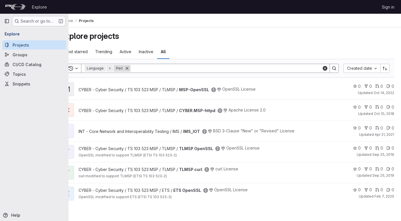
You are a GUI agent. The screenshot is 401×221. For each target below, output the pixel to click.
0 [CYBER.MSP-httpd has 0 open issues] (390, 107)
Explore (39, 7)
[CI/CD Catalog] (34, 64)
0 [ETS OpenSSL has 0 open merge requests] (379, 189)
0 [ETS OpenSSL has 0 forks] (368, 189)
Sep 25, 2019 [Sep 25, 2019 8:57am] (383, 154)
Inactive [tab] (161, 51)
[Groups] (34, 54)
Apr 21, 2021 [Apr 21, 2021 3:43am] (384, 134)
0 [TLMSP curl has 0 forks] (368, 168)
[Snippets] (34, 83)
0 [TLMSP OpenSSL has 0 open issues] (390, 148)
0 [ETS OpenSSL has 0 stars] (357, 189)
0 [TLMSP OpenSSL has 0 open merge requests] (379, 148)
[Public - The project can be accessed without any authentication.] (228, 89)
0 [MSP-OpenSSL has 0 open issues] (390, 86)
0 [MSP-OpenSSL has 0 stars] (357, 86)
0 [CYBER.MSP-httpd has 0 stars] (357, 107)
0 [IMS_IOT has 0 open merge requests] (379, 128)
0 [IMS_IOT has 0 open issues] (390, 128)
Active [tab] (141, 51)
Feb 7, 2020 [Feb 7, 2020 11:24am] (384, 196)
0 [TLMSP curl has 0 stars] (357, 168)
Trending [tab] (118, 51)
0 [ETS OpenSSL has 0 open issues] (390, 189)
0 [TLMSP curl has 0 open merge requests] (379, 168)
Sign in (388, 7)
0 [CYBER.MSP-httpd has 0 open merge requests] (379, 107)
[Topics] (34, 74)
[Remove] (142, 68)
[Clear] (325, 68)
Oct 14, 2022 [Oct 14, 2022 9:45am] (384, 93)
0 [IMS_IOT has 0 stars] (357, 128)
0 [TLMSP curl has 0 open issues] (390, 168)
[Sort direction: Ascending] (385, 68)
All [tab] (178, 51)
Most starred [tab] (91, 51)
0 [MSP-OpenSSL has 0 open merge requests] (379, 86)
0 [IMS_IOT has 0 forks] (368, 128)
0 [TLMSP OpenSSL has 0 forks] (368, 148)
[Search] (234, 68)
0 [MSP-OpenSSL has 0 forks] (368, 86)
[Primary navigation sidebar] (6, 21)
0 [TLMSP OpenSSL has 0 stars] (357, 148)
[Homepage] (15, 6)
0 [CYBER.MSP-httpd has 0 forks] (368, 107)
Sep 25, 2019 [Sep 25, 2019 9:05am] (383, 175)
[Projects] (34, 44)
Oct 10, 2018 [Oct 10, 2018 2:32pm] (384, 114)
